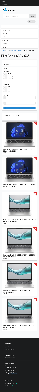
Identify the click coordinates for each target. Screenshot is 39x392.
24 (9, 89)
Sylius (13, 385)
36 (9, 91)
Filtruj (12, 108)
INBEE (15, 383)
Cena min (5, 95)
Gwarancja (6, 84)
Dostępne (10, 73)
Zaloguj (3, 1)
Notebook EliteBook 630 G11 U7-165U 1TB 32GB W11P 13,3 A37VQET (18, 326)
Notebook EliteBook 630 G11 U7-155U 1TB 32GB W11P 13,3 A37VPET (18, 291)
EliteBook (20, 50)
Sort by (7, 115)
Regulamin (7, 347)
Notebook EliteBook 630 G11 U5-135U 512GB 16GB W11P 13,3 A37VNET (19, 256)
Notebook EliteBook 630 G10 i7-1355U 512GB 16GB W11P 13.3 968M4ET (19, 185)
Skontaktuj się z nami (10, 357)
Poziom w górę (19, 64)
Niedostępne (11, 76)
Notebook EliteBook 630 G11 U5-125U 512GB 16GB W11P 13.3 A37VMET (19, 220)
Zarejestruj (4, 4)
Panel (3, 50)
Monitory (4, 33)
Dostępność (6, 71)
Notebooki (13, 50)
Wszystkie (10, 78)
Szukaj (32, 16)
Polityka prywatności (10, 349)
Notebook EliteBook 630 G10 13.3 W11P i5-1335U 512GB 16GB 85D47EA (19, 150)
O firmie (7, 346)
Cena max (5, 100)
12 (9, 86)
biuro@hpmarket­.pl (13, 373)
